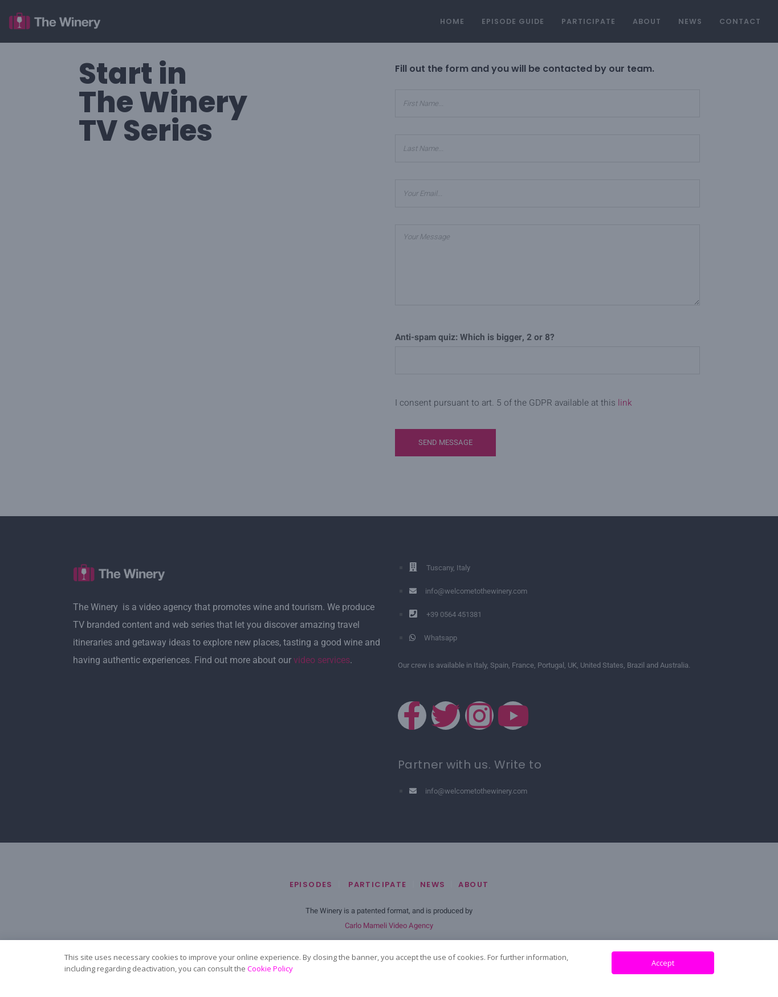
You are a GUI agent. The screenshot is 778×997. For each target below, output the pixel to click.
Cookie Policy (270, 968)
